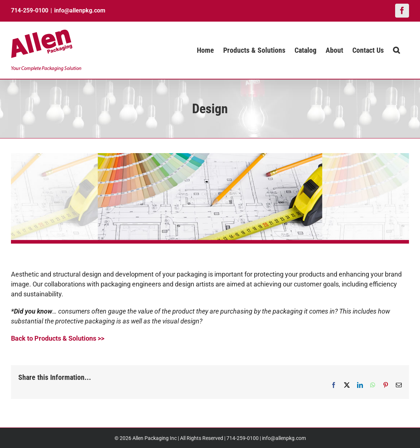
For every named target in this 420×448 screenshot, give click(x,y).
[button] (396, 50)
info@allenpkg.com (79, 10)
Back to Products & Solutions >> (57, 338)
